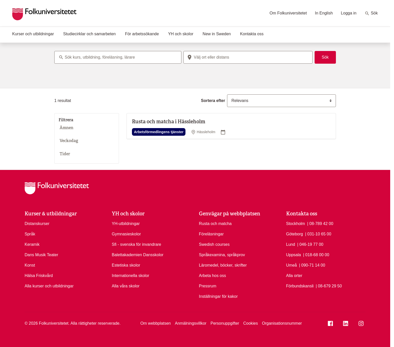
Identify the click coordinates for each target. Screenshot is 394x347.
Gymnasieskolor (126, 234)
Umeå (291, 265)
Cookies (250, 323)
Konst (30, 265)
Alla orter (294, 275)
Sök (371, 13)
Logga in (348, 13)
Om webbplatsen (155, 323)
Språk (30, 234)
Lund (290, 244)
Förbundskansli (300, 286)
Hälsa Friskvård (39, 275)
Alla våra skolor (126, 286)
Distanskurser (37, 223)
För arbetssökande (142, 34)
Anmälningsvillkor (191, 323)
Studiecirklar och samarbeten (89, 34)
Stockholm (295, 223)
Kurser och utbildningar (33, 34)
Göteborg (294, 234)
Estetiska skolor (126, 265)
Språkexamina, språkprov (222, 255)
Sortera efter (213, 100)
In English (324, 13)
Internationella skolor (130, 275)
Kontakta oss (252, 34)
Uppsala (293, 255)
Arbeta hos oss (212, 275)
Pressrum (207, 286)
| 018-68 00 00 (316, 254)
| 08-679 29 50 (329, 285)
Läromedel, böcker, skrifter (223, 265)
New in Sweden (217, 34)
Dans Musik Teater (41, 255)
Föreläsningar (211, 234)
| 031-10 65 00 (318, 233)
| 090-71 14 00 (312, 264)
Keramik (32, 244)
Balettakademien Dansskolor (138, 255)
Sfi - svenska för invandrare (136, 244)
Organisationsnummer (282, 323)
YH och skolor (181, 34)
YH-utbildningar (126, 223)
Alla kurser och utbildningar (49, 286)
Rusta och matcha (215, 223)
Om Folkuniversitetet (288, 13)
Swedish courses (214, 244)
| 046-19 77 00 (310, 244)
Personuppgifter (225, 323)
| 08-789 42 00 (320, 223)
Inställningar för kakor (218, 296)
